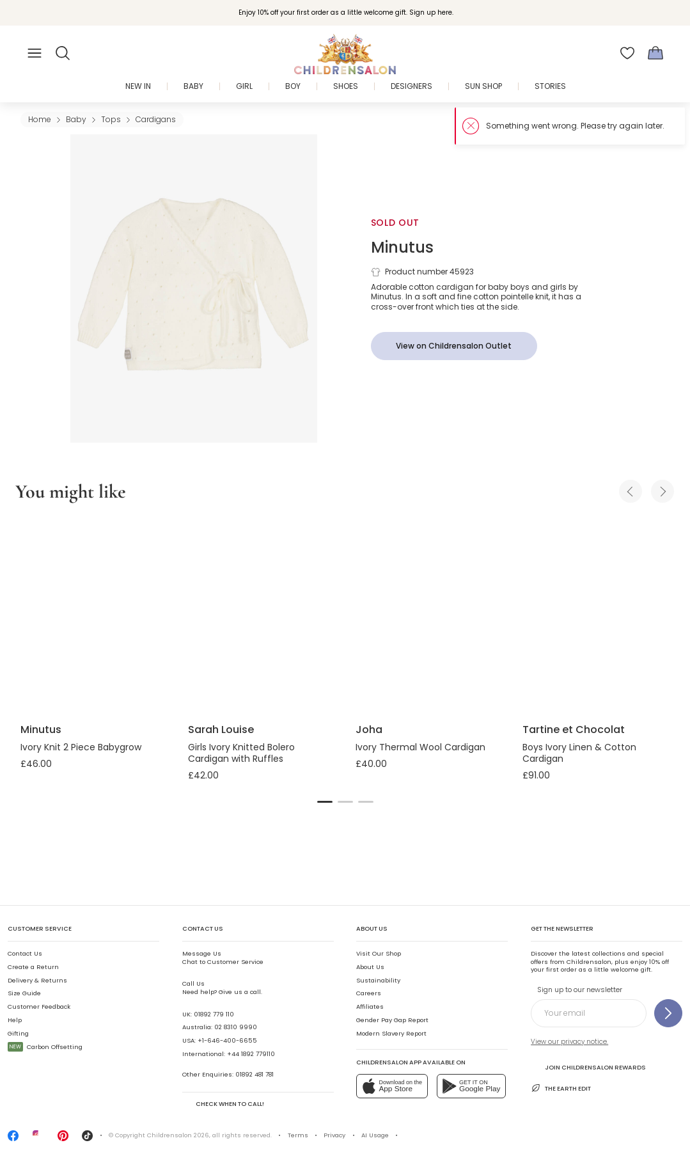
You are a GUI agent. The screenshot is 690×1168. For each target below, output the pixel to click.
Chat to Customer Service (222, 957)
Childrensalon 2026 (178, 1135)
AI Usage (375, 1135)
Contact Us (25, 953)
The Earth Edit (560, 1088)
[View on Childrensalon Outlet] (454, 346)
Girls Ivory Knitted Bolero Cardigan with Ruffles (241, 752)
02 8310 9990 (235, 1027)
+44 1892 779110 (251, 1054)
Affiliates (370, 1006)
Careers (368, 993)
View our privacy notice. (569, 1041)
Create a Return (33, 967)
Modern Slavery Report (391, 1033)
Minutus (402, 247)
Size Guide (24, 993)
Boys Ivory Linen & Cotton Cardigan (579, 752)
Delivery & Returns (37, 980)
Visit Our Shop (378, 953)
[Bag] (655, 53)
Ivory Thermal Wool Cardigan (420, 747)
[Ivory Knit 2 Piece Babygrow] (94, 615)
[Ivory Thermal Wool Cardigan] (429, 615)
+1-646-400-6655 (227, 1040)
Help (15, 1020)
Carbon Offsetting (45, 1047)
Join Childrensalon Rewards (588, 1067)
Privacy (334, 1135)
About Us (370, 967)
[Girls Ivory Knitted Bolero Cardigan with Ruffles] (261, 615)
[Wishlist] (627, 53)
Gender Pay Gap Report (392, 1020)
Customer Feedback (39, 1006)
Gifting (18, 1033)
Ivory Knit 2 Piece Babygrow (80, 747)
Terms (298, 1135)
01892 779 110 (214, 1014)
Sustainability (378, 980)
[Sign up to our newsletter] (668, 1013)
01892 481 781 (254, 1074)
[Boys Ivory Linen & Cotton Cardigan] (596, 615)
